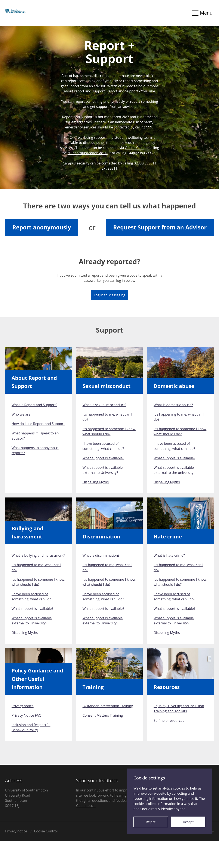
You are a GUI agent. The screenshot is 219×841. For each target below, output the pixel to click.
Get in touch (86, 805)
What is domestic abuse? (173, 404)
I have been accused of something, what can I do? (103, 446)
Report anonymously (41, 227)
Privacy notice (23, 706)
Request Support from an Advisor (160, 227)
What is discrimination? (101, 555)
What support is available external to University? (103, 470)
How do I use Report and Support (38, 423)
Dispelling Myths (96, 482)
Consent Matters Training (103, 715)
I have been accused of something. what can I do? (174, 596)
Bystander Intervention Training (108, 706)
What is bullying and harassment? (38, 555)
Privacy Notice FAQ (26, 715)
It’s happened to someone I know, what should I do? (109, 431)
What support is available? (103, 458)
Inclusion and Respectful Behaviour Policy (31, 727)
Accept (188, 822)
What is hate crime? (169, 555)
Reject (150, 822)
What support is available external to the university (174, 470)
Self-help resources (169, 720)
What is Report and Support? (34, 404)
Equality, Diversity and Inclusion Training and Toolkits (179, 708)
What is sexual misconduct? (104, 404)
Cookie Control (46, 831)
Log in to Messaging (109, 295)
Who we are (21, 414)
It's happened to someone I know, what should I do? (109, 582)
